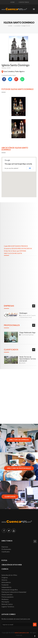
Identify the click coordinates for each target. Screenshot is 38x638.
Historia (4, 580)
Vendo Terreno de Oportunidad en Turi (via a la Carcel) (27, 359)
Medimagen (23, 313)
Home (10, 26)
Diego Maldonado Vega (27, 332)
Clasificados (11, 349)
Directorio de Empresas (19, 440)
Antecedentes (6, 582)
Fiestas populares (7, 597)
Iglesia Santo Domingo (15, 65)
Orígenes (5, 577)
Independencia (6, 587)
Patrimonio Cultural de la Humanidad (14, 592)
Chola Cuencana (7, 594)
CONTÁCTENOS (24, 2)
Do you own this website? (11, 168)
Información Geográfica (10, 590)
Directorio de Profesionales (19, 468)
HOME (12, 2)
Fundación (5, 585)
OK (30, 168)
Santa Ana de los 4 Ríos (9, 575)
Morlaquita (5, 602)
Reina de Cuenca (7, 604)
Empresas (9, 306)
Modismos (5, 599)
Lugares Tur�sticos (22, 26)
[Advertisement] (19, 222)
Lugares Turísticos (8, 606)
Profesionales (12, 325)
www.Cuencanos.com (22, 632)
